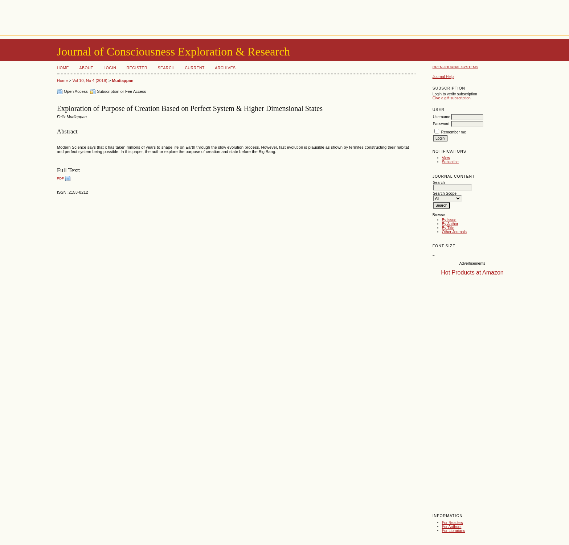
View (446, 158)
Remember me (453, 132)
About (86, 68)
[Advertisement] (284, 16)
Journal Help (443, 77)
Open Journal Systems (455, 67)
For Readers (452, 523)
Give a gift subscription (452, 98)
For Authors (452, 527)
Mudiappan (123, 80)
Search (166, 68)
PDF (60, 178)
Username (441, 117)
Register (137, 68)
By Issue (449, 220)
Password (441, 124)
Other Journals (454, 232)
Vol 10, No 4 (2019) (89, 80)
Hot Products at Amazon (472, 272)
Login (109, 68)
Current (194, 68)
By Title (448, 228)
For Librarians (453, 531)
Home (63, 68)
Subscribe (450, 162)
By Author (450, 224)
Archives (225, 68)
